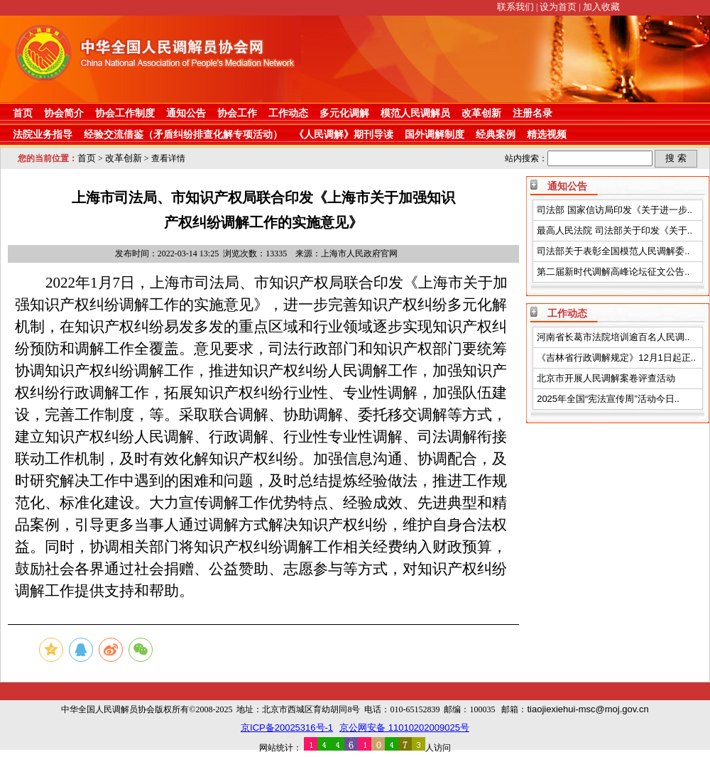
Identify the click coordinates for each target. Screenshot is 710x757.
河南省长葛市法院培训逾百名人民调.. (613, 337)
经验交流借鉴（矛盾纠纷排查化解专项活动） (183, 134)
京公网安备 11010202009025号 (404, 727)
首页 (23, 113)
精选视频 (547, 134)
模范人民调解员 (415, 113)
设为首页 (558, 6)
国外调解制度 (434, 134)
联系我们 (515, 6)
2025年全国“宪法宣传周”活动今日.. (608, 398)
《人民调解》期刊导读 (343, 134)
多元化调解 (344, 113)
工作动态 (288, 113)
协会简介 (64, 113)
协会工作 (237, 113)
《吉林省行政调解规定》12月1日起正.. (616, 357)
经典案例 (495, 134)
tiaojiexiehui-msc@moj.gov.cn (587, 709)
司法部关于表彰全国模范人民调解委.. (613, 251)
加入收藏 (601, 6)
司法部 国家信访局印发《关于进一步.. (614, 210)
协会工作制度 (125, 113)
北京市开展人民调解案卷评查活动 (606, 378)
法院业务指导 (42, 134)
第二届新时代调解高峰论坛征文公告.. (613, 271)
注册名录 (532, 113)
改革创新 (481, 113)
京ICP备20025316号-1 (287, 727)
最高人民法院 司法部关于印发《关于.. (614, 230)
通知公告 (186, 113)
